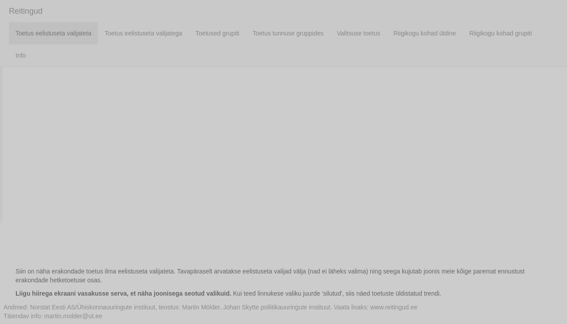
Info (21, 55)
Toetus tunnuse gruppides (287, 33)
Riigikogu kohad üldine (424, 33)
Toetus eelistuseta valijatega (143, 33)
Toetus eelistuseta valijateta (53, 33)
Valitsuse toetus (359, 33)
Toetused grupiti (217, 33)
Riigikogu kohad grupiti (500, 33)
